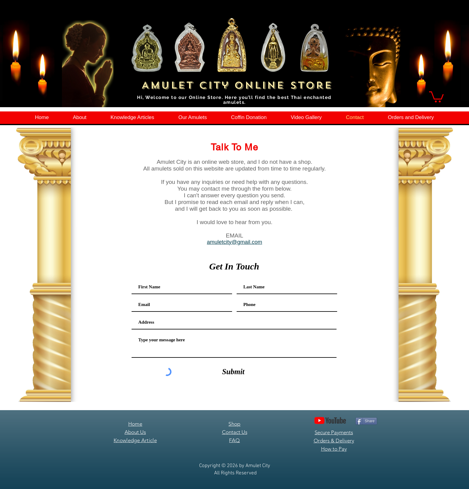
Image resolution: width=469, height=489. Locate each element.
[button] (436, 96)
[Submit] (233, 371)
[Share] (366, 421)
